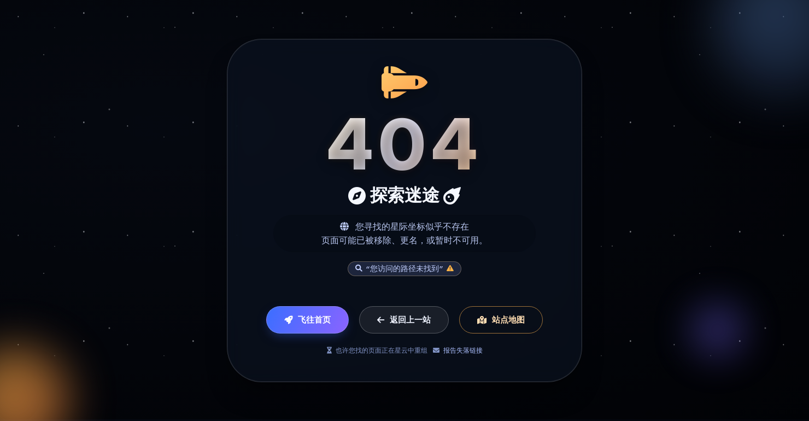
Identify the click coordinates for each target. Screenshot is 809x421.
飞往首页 (307, 320)
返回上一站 (404, 320)
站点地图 (501, 320)
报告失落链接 (463, 351)
